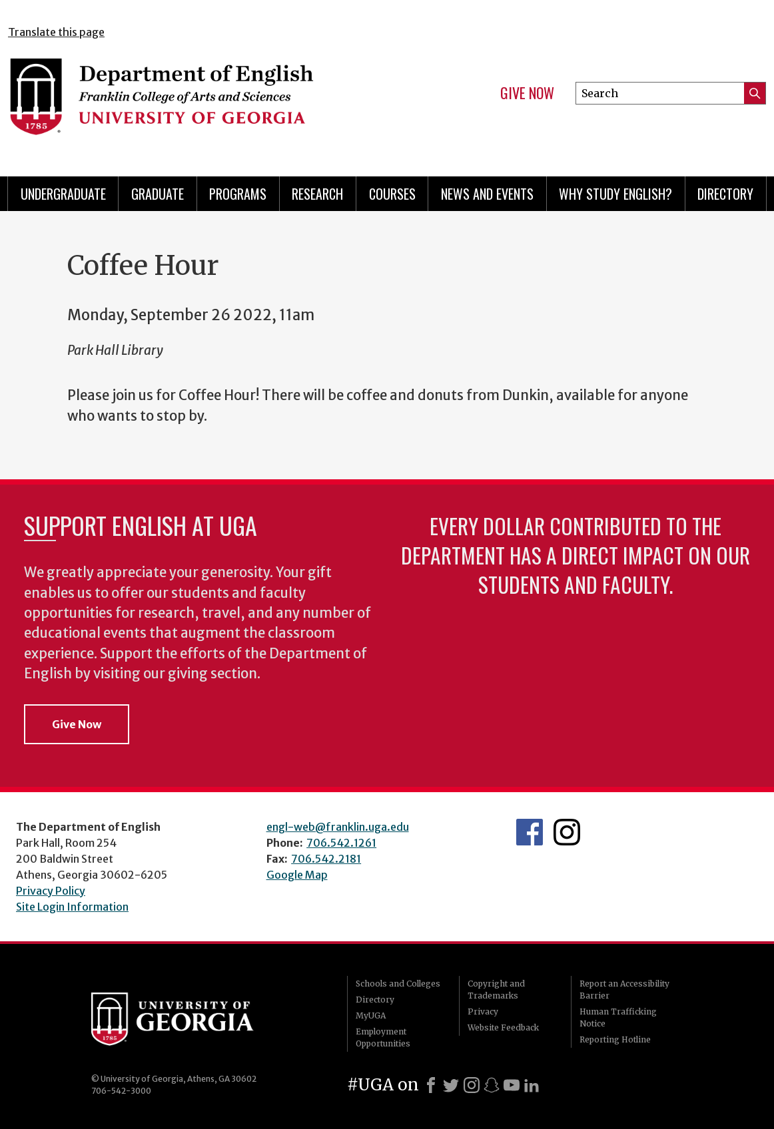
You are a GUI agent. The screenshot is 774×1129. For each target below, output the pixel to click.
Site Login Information (72, 906)
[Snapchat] (492, 1085)
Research (317, 194)
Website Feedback (503, 1027)
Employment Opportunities (383, 1037)
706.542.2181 (326, 858)
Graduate (157, 194)
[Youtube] (512, 1085)
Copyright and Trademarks (496, 990)
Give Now (527, 93)
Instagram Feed (567, 832)
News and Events (487, 194)
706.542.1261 (341, 842)
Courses (392, 194)
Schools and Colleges (398, 984)
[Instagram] (472, 1085)
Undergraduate (63, 194)
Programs (237, 194)
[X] (451, 1085)
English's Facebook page (529, 832)
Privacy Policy (50, 890)
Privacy (483, 1011)
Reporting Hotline (615, 1039)
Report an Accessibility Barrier (624, 990)
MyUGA (371, 1015)
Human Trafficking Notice (618, 1017)
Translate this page (56, 32)
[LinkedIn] (532, 1085)
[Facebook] (431, 1085)
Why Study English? (615, 194)
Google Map (297, 874)
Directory (725, 194)
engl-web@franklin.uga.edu (337, 826)
